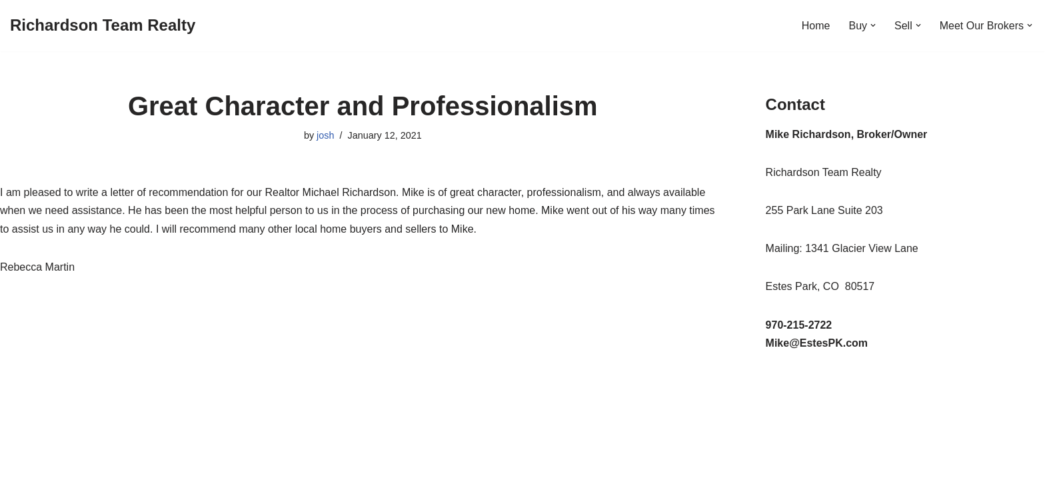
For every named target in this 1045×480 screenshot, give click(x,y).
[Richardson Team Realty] (102, 25)
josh (325, 135)
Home (816, 25)
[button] (873, 25)
